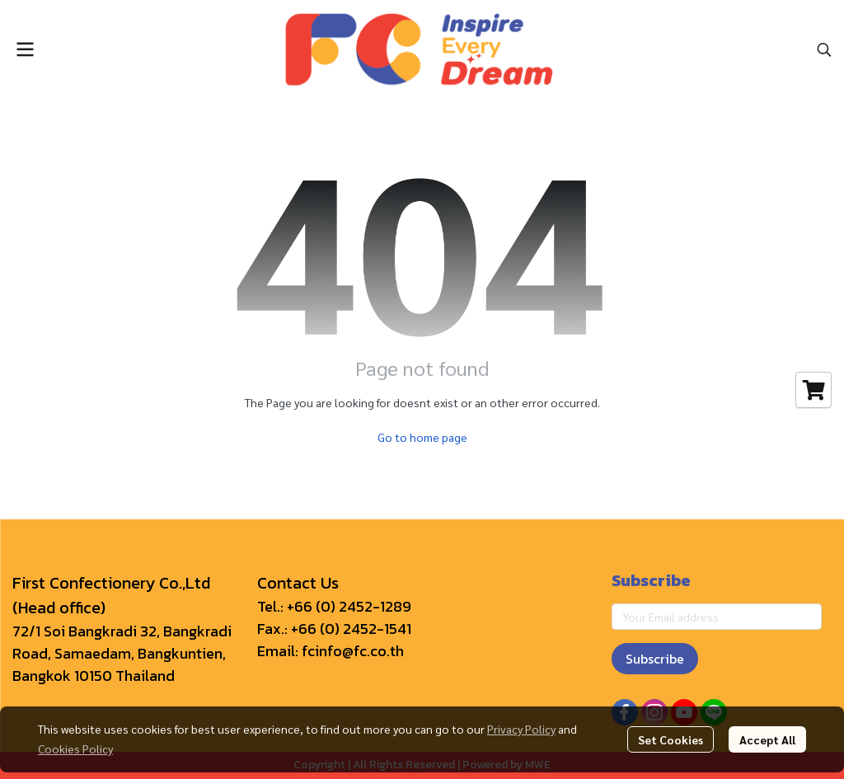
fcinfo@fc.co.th (353, 651)
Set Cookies (670, 739)
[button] (824, 49)
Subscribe (655, 659)
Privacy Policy (521, 728)
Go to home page (422, 436)
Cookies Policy (75, 748)
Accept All (767, 739)
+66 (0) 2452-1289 (349, 606)
